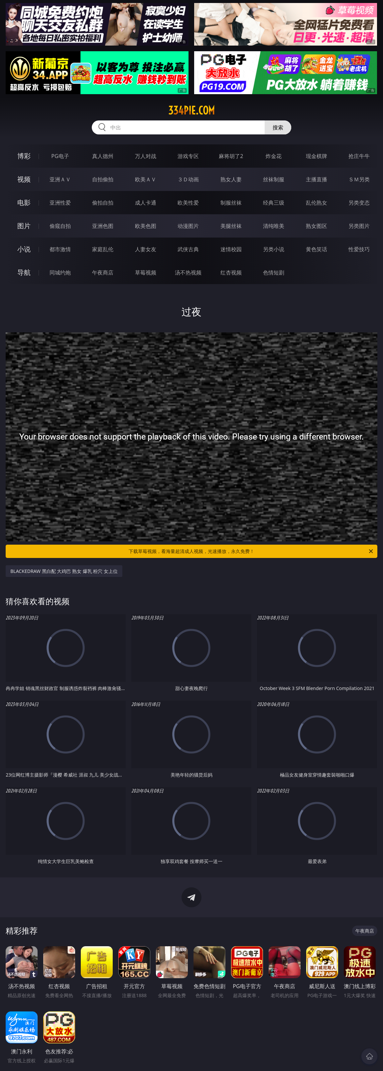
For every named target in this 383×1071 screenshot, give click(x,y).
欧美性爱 (188, 202)
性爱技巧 (359, 249)
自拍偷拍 (102, 179)
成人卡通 (145, 202)
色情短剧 (273, 272)
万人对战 (145, 156)
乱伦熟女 (316, 202)
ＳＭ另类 (359, 179)
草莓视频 (145, 272)
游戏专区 (188, 156)
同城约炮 (60, 272)
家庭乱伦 (102, 249)
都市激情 (60, 249)
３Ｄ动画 (188, 179)
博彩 (24, 155)
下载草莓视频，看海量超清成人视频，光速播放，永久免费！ (251, 551)
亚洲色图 (102, 226)
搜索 (278, 127)
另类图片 (359, 226)
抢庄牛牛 (359, 156)
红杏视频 (231, 272)
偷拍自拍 (102, 202)
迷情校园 (231, 249)
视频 (24, 179)
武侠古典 (188, 249)
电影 (24, 202)
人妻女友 (145, 249)
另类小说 (273, 249)
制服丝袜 (231, 202)
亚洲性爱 (60, 202)
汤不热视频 (188, 272)
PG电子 (60, 156)
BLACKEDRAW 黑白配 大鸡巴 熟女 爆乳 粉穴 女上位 (64, 571)
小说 (24, 249)
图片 (24, 225)
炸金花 (274, 156)
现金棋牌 (316, 156)
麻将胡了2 (231, 156)
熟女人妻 (231, 179)
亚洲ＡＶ (60, 179)
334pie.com (191, 110)
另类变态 (359, 202)
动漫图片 (188, 226)
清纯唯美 (273, 226)
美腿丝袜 (231, 226)
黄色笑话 (316, 249)
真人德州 (102, 156)
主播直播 (316, 179)
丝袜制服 (273, 179)
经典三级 (273, 202)
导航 (24, 272)
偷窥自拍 (60, 226)
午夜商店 (102, 272)
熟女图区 (316, 226)
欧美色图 (145, 226)
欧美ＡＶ (145, 179)
